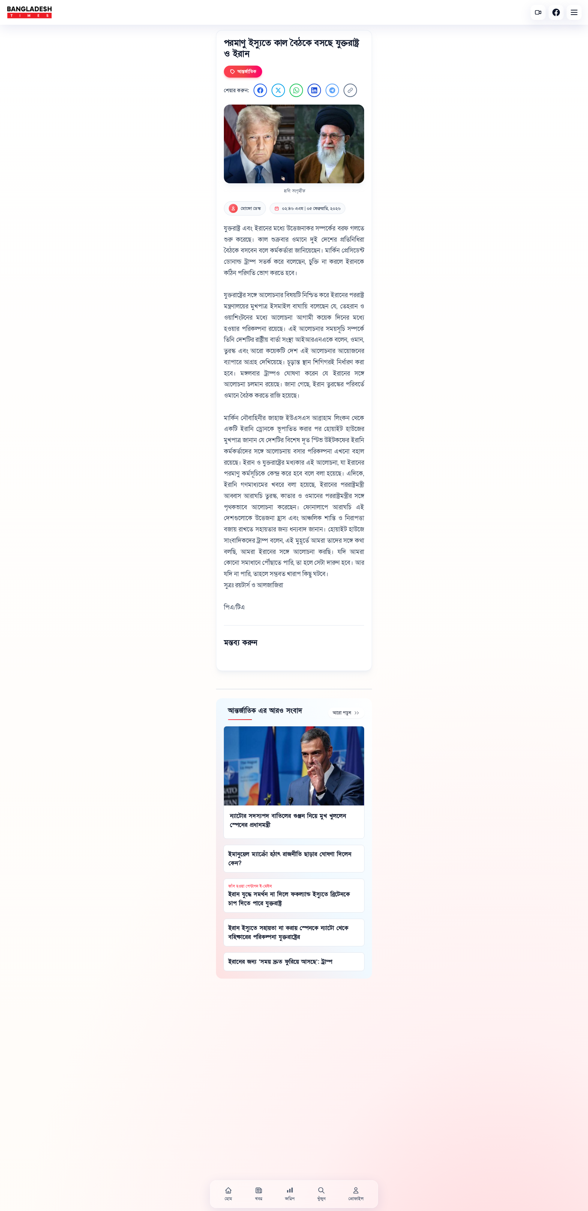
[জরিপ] (290, 1194)
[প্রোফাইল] (355, 1194)
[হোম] (228, 1194)
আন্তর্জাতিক (243, 72)
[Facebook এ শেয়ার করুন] (260, 90)
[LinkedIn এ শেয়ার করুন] (314, 90)
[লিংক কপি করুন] (350, 90)
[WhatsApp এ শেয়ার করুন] (296, 90)
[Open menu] (574, 12)
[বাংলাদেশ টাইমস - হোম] (29, 12)
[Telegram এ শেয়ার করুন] (332, 90)
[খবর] (258, 1194)
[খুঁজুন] (321, 1194)
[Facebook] (556, 12)
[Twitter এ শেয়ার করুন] (278, 90)
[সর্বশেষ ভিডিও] (538, 12)
